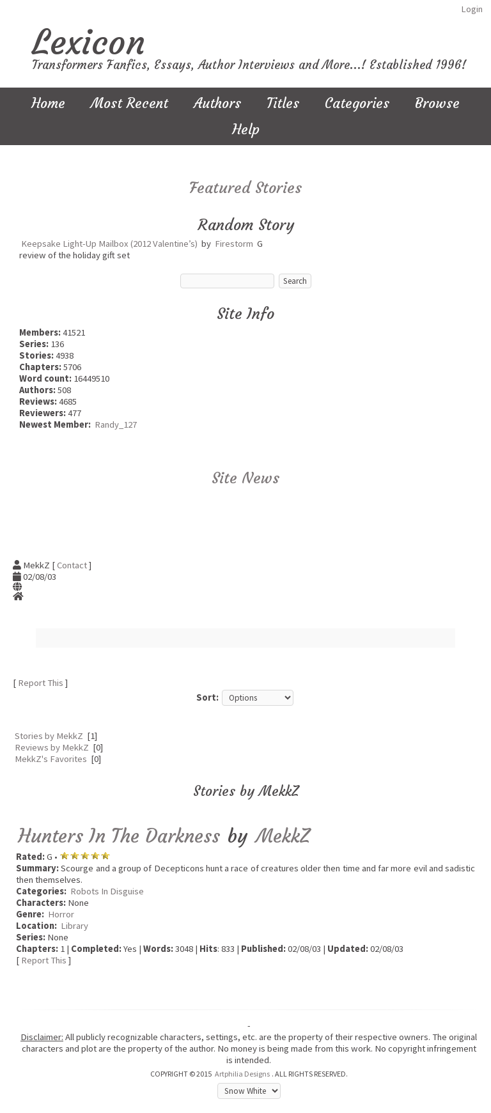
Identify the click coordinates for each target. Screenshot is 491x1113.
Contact (72, 565)
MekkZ (282, 836)
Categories (357, 103)
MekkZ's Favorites (51, 759)
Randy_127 (116, 424)
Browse (437, 103)
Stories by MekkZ (49, 736)
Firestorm (234, 243)
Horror (61, 914)
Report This (40, 683)
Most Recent (129, 103)
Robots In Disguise (107, 891)
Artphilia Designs (242, 1073)
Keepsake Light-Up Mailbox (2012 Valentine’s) (109, 243)
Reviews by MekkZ (52, 747)
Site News (245, 478)
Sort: (207, 697)
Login (472, 9)
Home (48, 103)
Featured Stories (245, 188)
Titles (283, 103)
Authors (217, 103)
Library (74, 925)
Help (246, 129)
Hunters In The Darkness (119, 836)
